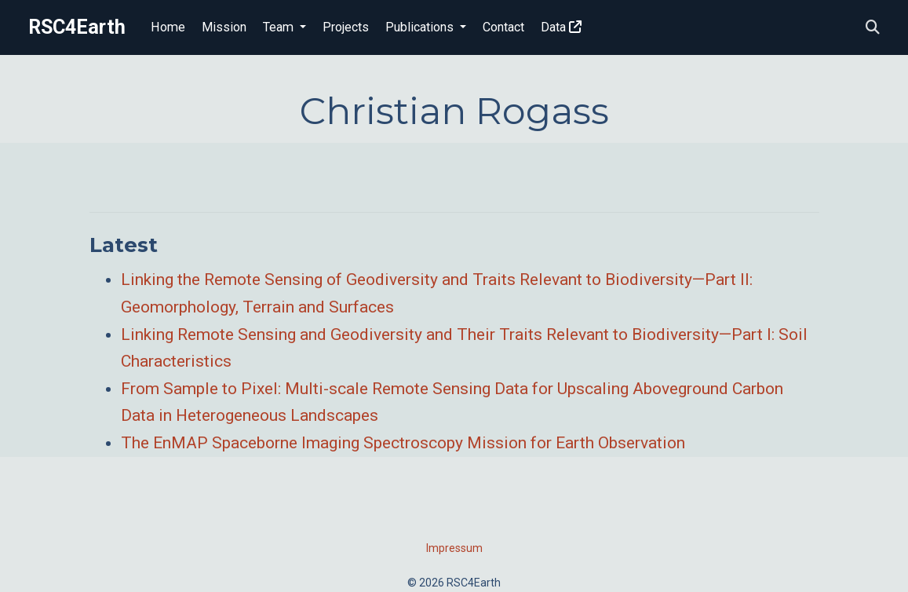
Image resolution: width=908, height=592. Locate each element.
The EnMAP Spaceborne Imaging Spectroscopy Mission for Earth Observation (403, 442)
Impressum (454, 548)
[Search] (873, 28)
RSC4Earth (77, 27)
